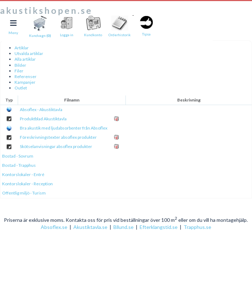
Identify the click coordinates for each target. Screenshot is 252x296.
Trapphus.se (197, 227)
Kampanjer (25, 82)
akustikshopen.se (46, 10)
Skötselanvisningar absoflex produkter (56, 146)
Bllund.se (123, 227)
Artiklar (22, 47)
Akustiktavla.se (90, 227)
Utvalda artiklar (29, 53)
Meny (13, 33)
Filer (19, 70)
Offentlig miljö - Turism (24, 193)
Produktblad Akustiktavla (43, 118)
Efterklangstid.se (159, 227)
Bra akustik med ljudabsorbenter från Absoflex (63, 128)
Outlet (21, 88)
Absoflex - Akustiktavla (41, 109)
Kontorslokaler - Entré (23, 174)
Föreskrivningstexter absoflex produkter (58, 137)
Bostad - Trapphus (19, 165)
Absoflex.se (54, 227)
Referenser (26, 76)
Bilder (20, 65)
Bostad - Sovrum (17, 156)
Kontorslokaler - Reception (27, 183)
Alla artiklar (25, 59)
